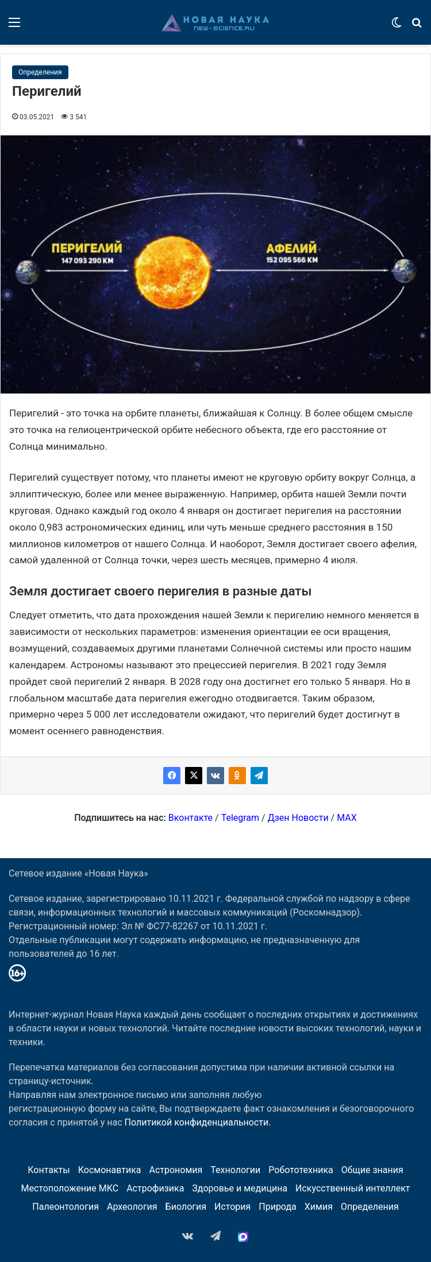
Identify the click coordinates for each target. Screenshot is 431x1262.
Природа (278, 1206)
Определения (40, 72)
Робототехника (300, 1169)
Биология (186, 1206)
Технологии (235, 1169)
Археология (132, 1206)
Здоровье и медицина (239, 1188)
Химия (319, 1206)
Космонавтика (109, 1169)
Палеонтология (65, 1206)
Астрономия (175, 1169)
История (232, 1206)
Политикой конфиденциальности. (198, 1122)
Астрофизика (155, 1188)
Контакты (49, 1169)
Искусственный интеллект (352, 1188)
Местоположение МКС (70, 1188)
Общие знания (372, 1169)
